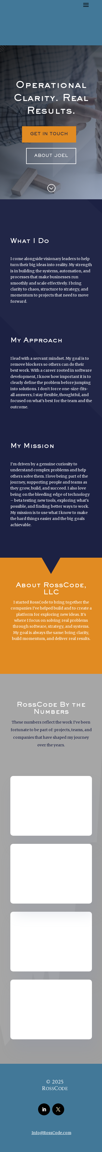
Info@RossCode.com (51, 1132)
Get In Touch (49, 134)
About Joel (51, 156)
